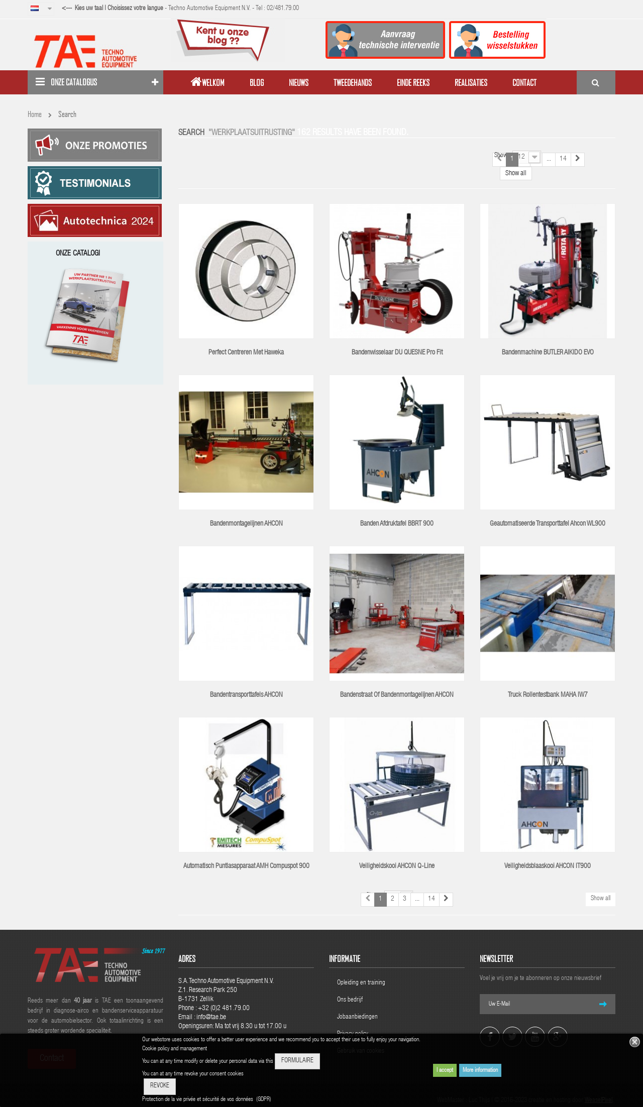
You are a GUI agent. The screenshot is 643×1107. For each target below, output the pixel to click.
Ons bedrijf (350, 1000)
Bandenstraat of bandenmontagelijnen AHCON (397, 695)
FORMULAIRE (297, 1061)
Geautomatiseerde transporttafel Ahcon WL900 (547, 524)
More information (480, 1070)
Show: (501, 156)
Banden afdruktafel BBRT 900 (397, 524)
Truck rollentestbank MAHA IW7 (548, 695)
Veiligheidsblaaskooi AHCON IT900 (547, 866)
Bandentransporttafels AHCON (246, 695)
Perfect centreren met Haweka (246, 352)
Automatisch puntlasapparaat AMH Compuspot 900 (246, 866)
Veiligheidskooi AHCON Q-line (397, 866)
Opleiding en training (361, 983)
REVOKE (159, 1086)
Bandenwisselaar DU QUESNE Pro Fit (397, 352)
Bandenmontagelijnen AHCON (246, 524)
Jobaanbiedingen (357, 1017)
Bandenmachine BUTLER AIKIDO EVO (548, 352)
